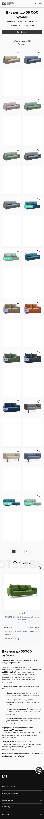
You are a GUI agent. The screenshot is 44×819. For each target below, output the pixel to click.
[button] (3, 567)
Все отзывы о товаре (12, 639)
